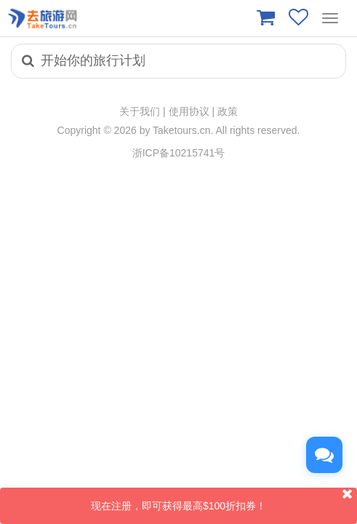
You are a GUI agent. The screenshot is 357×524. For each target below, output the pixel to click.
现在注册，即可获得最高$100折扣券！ (224, 500)
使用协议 (189, 111)
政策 (227, 111)
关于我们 (139, 111)
